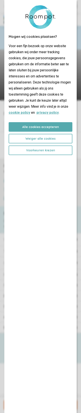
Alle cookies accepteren (40, 127)
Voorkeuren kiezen (40, 150)
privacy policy (48, 112)
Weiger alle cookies (40, 139)
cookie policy (19, 112)
